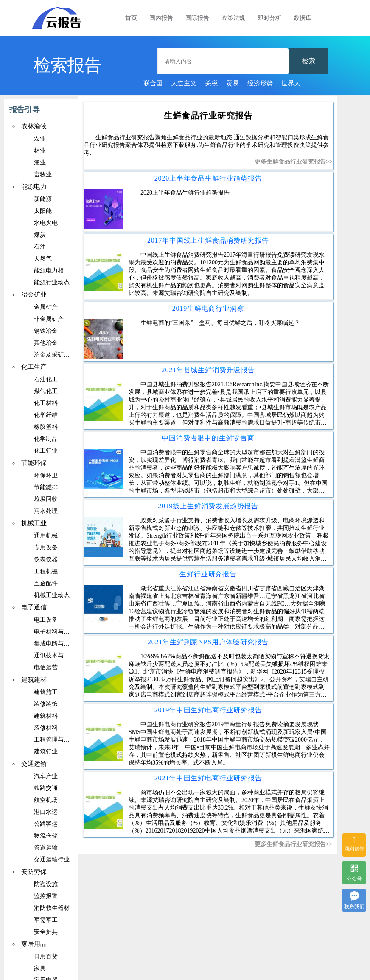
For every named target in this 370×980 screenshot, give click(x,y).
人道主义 (183, 83)
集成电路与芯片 (55, 643)
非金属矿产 (49, 319)
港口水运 (46, 812)
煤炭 (40, 235)
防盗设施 (46, 884)
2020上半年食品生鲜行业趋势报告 (208, 178)
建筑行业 (46, 751)
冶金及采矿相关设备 (60, 354)
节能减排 (46, 487)
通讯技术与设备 (55, 655)
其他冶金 (46, 343)
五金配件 (46, 583)
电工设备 (46, 620)
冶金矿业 (34, 294)
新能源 (43, 199)
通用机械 (46, 535)
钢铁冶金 (46, 331)
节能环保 (34, 462)
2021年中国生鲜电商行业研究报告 (208, 778)
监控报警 (46, 896)
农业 (40, 139)
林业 (40, 150)
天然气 (43, 258)
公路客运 (46, 824)
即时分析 (269, 18)
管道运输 (46, 847)
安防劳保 (34, 871)
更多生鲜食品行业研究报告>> (294, 162)
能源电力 (34, 186)
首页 (131, 18)
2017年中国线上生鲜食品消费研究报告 (208, 240)
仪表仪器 (46, 559)
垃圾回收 (46, 499)
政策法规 (233, 18)
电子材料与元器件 (57, 632)
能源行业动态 (52, 282)
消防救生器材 (52, 908)
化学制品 (46, 439)
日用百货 (46, 956)
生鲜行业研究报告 (207, 574)
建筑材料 (46, 716)
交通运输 (34, 763)
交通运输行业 (52, 859)
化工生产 (34, 366)
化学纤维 (46, 415)
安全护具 (46, 932)
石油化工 (46, 379)
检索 (308, 61)
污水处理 (46, 511)
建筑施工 (46, 692)
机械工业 (34, 523)
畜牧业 (43, 174)
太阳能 (43, 211)
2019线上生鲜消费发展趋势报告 (208, 506)
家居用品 (34, 943)
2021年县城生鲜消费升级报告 (208, 370)
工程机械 (46, 571)
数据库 (302, 18)
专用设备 (46, 547)
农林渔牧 (34, 126)
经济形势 (260, 83)
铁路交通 (46, 788)
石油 (40, 247)
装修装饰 (46, 704)
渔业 (40, 162)
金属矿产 (46, 307)
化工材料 (46, 403)
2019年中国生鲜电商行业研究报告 (208, 710)
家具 (40, 968)
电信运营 (46, 667)
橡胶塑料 (46, 427)
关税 (211, 83)
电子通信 (34, 607)
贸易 (232, 83)
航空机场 (46, 800)
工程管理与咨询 (55, 739)
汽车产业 (46, 776)
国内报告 (161, 18)
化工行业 (46, 451)
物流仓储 (46, 836)
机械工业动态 (52, 595)
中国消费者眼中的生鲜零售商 (208, 438)
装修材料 (46, 728)
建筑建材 (34, 679)
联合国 (153, 83)
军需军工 (46, 920)
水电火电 (46, 223)
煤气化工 (46, 391)
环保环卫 (46, 475)
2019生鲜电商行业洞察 (208, 308)
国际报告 (197, 18)
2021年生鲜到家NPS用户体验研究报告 (208, 642)
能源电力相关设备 (57, 270)
